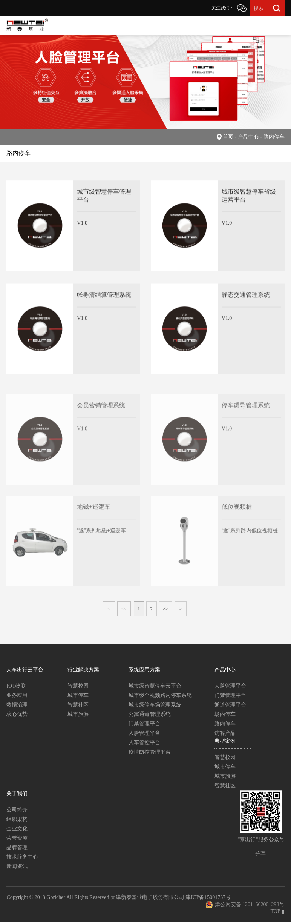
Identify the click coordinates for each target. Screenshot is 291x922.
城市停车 (78, 695)
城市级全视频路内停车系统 (160, 695)
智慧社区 (78, 705)
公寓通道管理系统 (150, 714)
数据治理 (17, 705)
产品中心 (225, 670)
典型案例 (225, 741)
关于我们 (17, 793)
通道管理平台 (230, 705)
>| (180, 608)
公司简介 (17, 810)
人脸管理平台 (144, 733)
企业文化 (17, 828)
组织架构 (17, 819)
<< (124, 608)
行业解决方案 (83, 670)
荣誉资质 (17, 838)
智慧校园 (78, 686)
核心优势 (17, 714)
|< (109, 608)
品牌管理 (17, 847)
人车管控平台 (144, 742)
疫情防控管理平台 (150, 752)
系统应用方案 (144, 670)
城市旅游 (78, 714)
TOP (277, 911)
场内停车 (225, 714)
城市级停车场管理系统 (155, 705)
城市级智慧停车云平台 (155, 686)
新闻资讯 (17, 866)
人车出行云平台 (24, 670)
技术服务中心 (22, 857)
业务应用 (17, 695)
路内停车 (225, 724)
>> (165, 608)
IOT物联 (16, 686)
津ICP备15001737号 (208, 897)
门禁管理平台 (144, 724)
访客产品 (225, 733)
